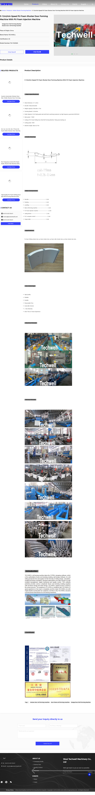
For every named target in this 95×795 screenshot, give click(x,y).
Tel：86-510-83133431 (8, 763)
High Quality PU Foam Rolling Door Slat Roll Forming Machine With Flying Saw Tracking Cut (11, 196)
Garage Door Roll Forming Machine (80, 702)
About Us (54, 4)
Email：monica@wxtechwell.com (11, 766)
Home (26, 4)
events (75, 4)
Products (35, 4)
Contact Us (65, 4)
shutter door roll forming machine (39, 702)
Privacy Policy (9, 790)
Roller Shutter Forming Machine (22, 10)
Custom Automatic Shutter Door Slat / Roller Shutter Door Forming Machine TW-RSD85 (10, 98)
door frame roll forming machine (60, 702)
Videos (44, 4)
